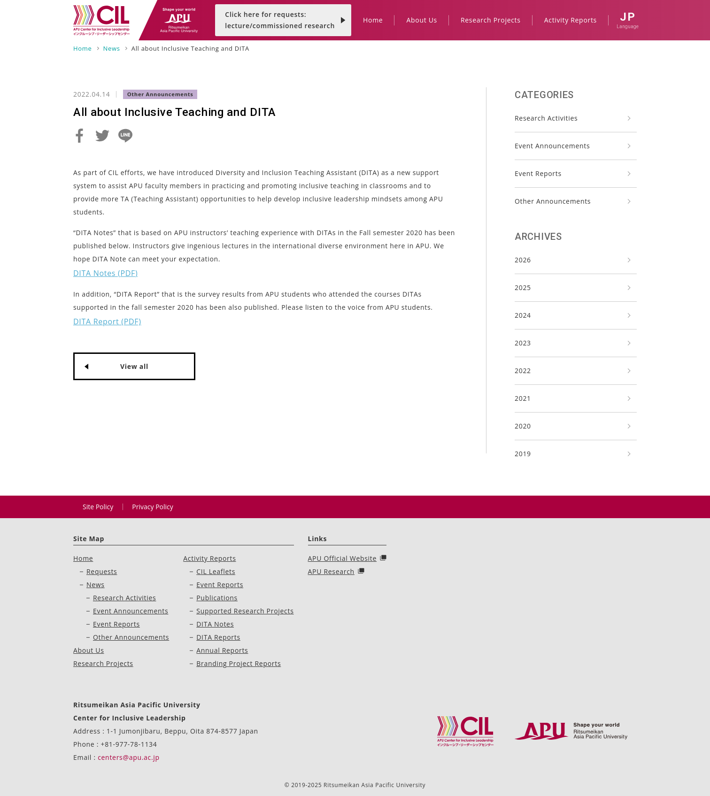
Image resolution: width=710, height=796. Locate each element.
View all (134, 366)
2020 (523, 425)
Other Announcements (553, 201)
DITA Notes (215, 624)
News (95, 584)
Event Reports (538, 173)
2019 (523, 453)
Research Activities (546, 118)
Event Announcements (552, 145)
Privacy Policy (152, 506)
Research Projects (103, 663)
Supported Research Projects (244, 610)
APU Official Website (342, 558)
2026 (523, 259)
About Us (88, 650)
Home (83, 558)
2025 (523, 287)
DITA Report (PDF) (107, 321)
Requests (101, 571)
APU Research (331, 571)
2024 (523, 315)
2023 (523, 342)
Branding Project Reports (238, 663)
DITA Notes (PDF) (105, 273)
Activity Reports (209, 558)
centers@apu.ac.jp (129, 757)
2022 (523, 370)
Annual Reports (222, 650)
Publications (217, 597)
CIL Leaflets (215, 571)
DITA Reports (218, 637)
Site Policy (98, 506)
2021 (523, 398)
